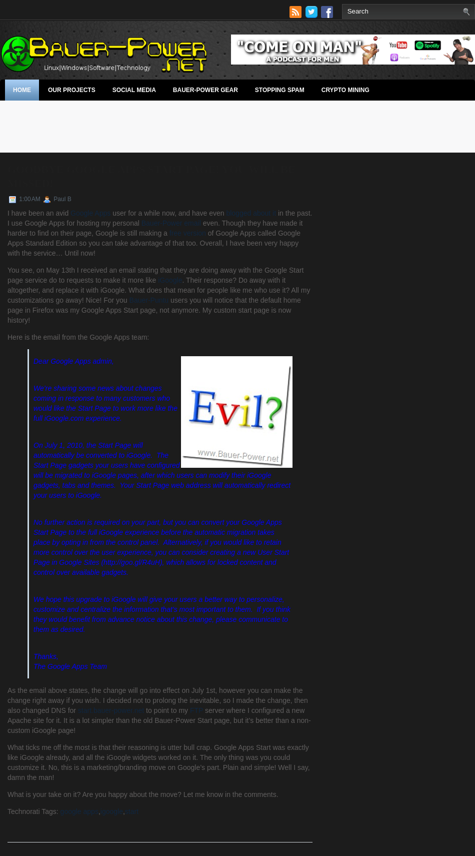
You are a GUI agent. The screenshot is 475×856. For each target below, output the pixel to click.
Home (22, 90)
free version (188, 233)
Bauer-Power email (171, 223)
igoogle (111, 811)
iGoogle (170, 280)
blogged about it (251, 213)
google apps (79, 811)
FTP (196, 710)
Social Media (134, 90)
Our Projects (72, 90)
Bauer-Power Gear (205, 90)
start (131, 811)
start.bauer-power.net (111, 710)
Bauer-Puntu (149, 300)
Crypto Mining (346, 90)
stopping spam (279, 90)
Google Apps (90, 213)
